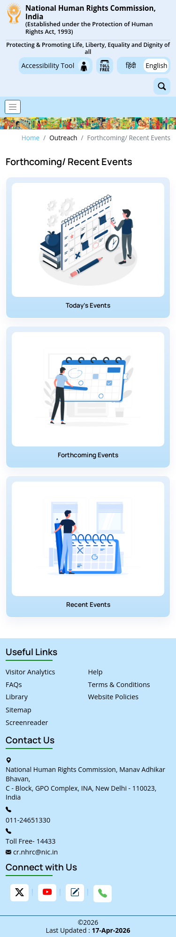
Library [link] (17, 696)
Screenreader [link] (27, 722)
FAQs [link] (14, 684)
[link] (88, 29)
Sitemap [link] (18, 709)
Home (30, 137)
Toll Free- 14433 (31, 841)
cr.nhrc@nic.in (35, 851)
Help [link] (95, 671)
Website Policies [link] (113, 696)
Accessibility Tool (55, 65)
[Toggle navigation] (13, 107)
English (156, 65)
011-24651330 (28, 820)
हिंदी (131, 65)
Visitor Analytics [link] (30, 671)
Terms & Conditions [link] (119, 684)
